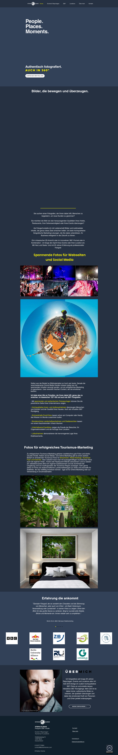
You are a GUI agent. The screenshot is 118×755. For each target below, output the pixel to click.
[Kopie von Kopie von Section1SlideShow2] (60, 626)
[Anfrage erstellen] (35, 75)
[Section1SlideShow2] (57, 626)
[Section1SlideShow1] (55, 626)
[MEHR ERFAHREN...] (80, 706)
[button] (64, 3)
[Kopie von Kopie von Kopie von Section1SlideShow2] (62, 626)
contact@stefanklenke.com (43, 747)
